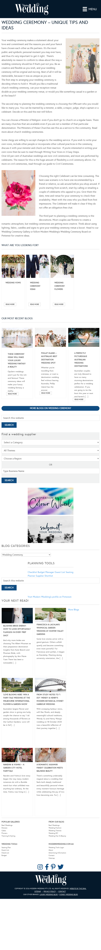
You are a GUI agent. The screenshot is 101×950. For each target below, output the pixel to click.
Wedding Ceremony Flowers (59, 286)
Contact (51, 855)
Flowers (4, 833)
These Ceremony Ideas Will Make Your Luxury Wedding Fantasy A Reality (17, 360)
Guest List (60, 572)
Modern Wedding (50, 880)
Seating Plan (6, 848)
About (51, 850)
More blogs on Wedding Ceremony (50, 408)
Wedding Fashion (55, 828)
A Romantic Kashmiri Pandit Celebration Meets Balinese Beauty (50, 767)
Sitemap (52, 858)
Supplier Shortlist (44, 575)
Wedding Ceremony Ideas (35, 286)
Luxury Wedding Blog (49, 895)
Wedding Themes (55, 831)
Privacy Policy (50, 891)
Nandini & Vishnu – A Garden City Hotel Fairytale (13, 767)
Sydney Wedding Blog (68, 895)
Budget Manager (46, 572)
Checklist (32, 572)
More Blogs (73, 609)
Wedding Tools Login (56, 848)
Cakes (4, 831)
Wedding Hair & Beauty (57, 836)
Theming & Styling (8, 836)
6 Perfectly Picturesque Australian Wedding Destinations (81, 359)
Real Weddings (7, 825)
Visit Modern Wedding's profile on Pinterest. (50, 596)
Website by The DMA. (78, 889)
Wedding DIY (53, 833)
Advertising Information (57, 853)
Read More (10, 304)
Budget (4, 855)
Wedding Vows (13, 283)
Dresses (4, 828)
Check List (5, 853)
